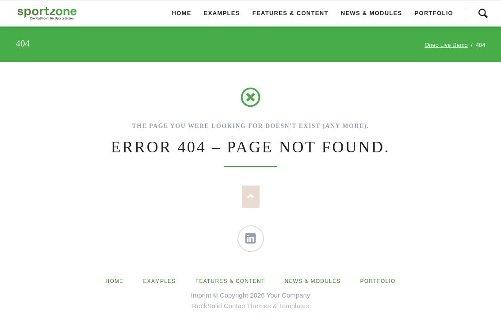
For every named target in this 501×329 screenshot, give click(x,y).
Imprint (201, 295)
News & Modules (313, 281)
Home (115, 281)
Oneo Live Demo (446, 45)
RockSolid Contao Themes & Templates (250, 306)
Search (483, 13)
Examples (159, 281)
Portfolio (378, 281)
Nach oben (251, 197)
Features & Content (230, 281)
